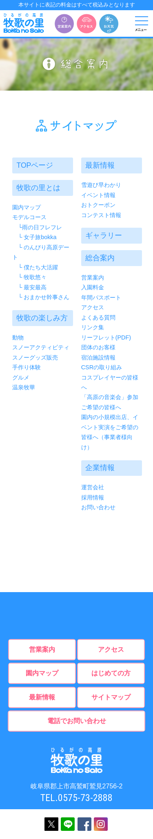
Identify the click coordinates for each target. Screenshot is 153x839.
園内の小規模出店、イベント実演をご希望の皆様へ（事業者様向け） (109, 432)
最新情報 (100, 165)
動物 (18, 337)
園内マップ (26, 207)
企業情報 (100, 468)
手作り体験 (26, 367)
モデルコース (29, 217)
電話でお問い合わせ (76, 720)
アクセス (92, 307)
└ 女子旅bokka (34, 237)
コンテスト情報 (101, 215)
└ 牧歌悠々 (29, 277)
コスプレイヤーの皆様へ (109, 382)
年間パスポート (101, 297)
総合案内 (100, 258)
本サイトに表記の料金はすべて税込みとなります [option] (76, 5)
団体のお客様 (98, 347)
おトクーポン (98, 205)
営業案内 (92, 277)
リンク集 (92, 327)
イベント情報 (98, 195)
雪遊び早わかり (101, 185)
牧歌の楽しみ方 (42, 318)
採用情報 (92, 497)
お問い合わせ (98, 507)
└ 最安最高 (29, 287)
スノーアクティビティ (40, 347)
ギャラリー (103, 235)
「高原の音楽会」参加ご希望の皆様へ (109, 402)
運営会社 (92, 487)
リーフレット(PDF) (106, 337)
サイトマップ (111, 696)
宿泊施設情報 (98, 357)
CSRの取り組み (101, 367)
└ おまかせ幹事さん (40, 297)
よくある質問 (98, 317)
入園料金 (92, 287)
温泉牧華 (23, 387)
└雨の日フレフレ (37, 227)
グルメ (20, 377)
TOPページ (34, 165)
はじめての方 (111, 673)
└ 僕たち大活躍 (35, 267)
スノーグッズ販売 (35, 357)
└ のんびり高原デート (40, 252)
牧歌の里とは (38, 188)
